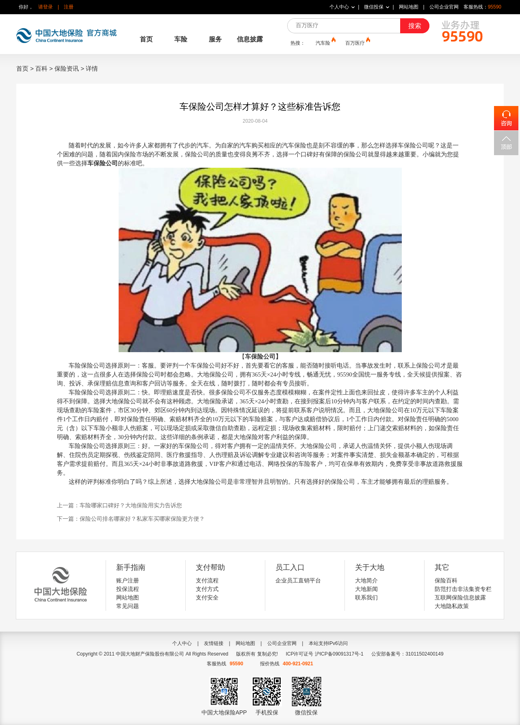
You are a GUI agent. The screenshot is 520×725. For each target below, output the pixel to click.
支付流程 (207, 580)
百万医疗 (357, 42)
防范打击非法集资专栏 (463, 589)
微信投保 (374, 7)
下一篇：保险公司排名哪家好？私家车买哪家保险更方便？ (131, 518)
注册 (69, 7)
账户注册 (127, 580)
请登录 (45, 7)
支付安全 (207, 597)
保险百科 (446, 580)
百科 (41, 68)
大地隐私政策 (452, 606)
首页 (146, 39)
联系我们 (366, 597)
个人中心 (339, 7)
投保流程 (127, 589)
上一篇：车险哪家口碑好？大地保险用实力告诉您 (119, 505)
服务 (215, 39)
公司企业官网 (444, 7)
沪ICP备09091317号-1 (339, 654)
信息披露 (250, 39)
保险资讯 (66, 68)
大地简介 (366, 580)
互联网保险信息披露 (460, 597)
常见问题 (127, 606)
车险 (180, 39)
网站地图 (408, 7)
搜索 (414, 25)
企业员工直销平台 (298, 580)
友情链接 (213, 643)
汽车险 (325, 42)
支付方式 (207, 589)
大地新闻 (366, 589)
